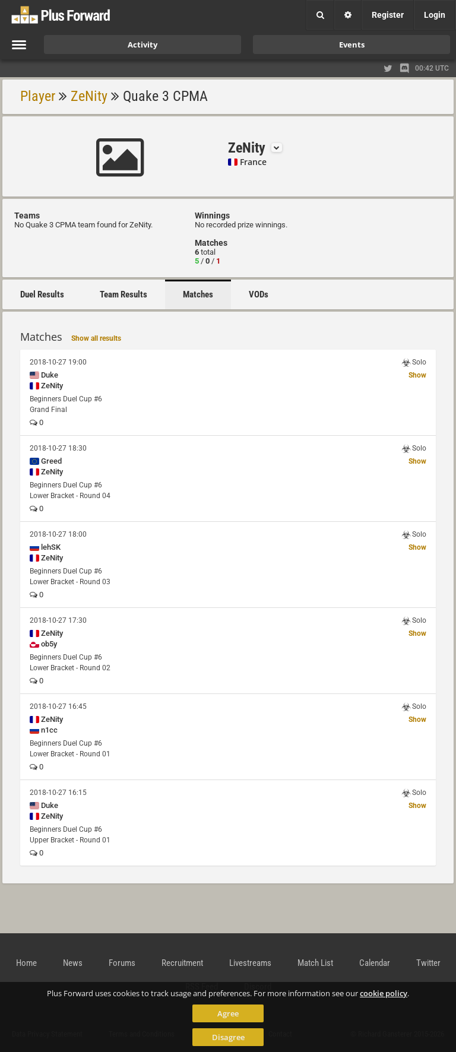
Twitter (428, 963)
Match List (315, 963)
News (73, 963)
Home (26, 963)
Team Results (123, 294)
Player (37, 96)
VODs (258, 294)
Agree (228, 1013)
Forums (122, 963)
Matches (198, 294)
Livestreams (250, 963)
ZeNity (89, 96)
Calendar (374, 963)
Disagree (228, 1037)
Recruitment (182, 963)
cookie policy (383, 993)
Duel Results (42, 294)
